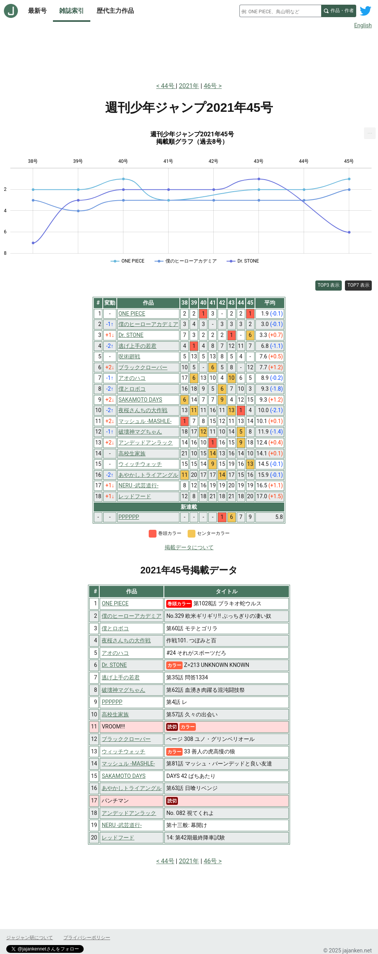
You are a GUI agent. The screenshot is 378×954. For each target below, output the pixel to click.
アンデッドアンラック (129, 813)
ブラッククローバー (126, 739)
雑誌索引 (71, 10)
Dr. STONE (114, 665)
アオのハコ (115, 653)
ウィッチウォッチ (123, 751)
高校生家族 (115, 714)
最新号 (37, 10)
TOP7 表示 (358, 285)
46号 (210, 86)
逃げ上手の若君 (121, 677)
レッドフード (118, 837)
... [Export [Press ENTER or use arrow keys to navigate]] (370, 131)
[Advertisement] (189, 53)
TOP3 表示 (329, 285)
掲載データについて (189, 547)
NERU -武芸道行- (122, 825)
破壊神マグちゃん (123, 690)
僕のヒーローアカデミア (132, 616)
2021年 (189, 86)
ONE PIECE (115, 603)
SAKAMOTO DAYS (123, 776)
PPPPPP (112, 702)
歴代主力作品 (115, 10)
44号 (168, 86)
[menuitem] (370, 133)
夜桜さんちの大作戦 (126, 640)
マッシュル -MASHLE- (128, 763)
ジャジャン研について (29, 937)
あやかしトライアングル (132, 788)
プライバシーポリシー (86, 937)
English (363, 25)
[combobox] (280, 11)
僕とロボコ (115, 628)
